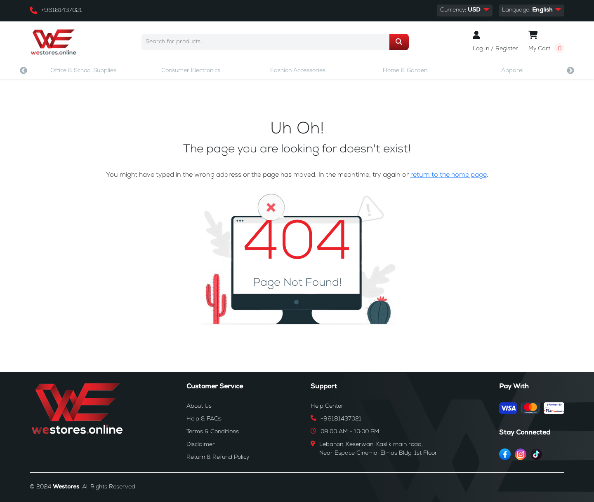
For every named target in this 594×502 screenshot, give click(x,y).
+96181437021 (61, 11)
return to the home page (448, 175)
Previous (23, 71)
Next (570, 71)
